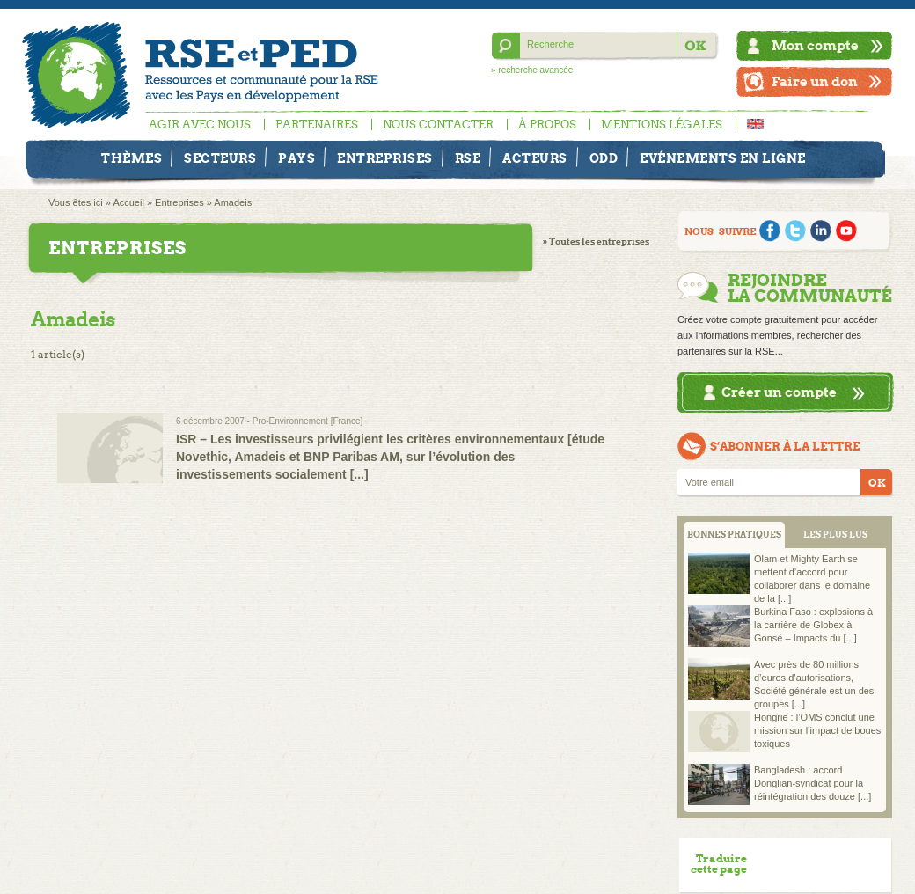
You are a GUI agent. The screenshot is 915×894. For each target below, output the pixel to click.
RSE (468, 158)
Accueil (128, 202)
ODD (604, 158)
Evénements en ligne (723, 158)
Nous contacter (438, 124)
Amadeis (233, 202)
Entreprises (385, 158)
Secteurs (220, 158)
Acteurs (534, 158)
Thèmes (131, 158)
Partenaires (316, 124)
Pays (296, 158)
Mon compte (815, 45)
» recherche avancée (532, 70)
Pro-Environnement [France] (308, 421)
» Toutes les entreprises (596, 241)
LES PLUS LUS (835, 534)
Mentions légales (661, 124)
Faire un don (815, 81)
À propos (547, 124)
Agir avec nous (200, 124)
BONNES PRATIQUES (734, 534)
